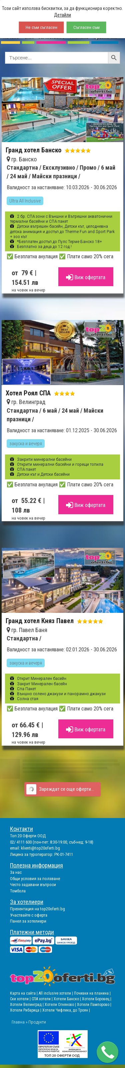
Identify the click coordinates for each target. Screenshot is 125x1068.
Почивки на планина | (92, 993)
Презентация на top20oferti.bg (37, 908)
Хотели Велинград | (27, 1004)
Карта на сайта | (24, 993)
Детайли (62, 15)
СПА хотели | (43, 999)
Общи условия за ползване (35, 878)
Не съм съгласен (41, 27)
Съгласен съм (86, 27)
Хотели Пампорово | (94, 1004)
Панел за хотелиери (28, 921)
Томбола (18, 890)
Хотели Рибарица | (26, 1010)
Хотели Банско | (68, 999)
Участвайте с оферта (28, 915)
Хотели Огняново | (61, 1004)
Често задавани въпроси (33, 884)
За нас (16, 872)
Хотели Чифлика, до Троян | (66, 1010)
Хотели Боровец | (96, 999)
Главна (18, 1022)
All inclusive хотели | (56, 993)
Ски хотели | (21, 999)
